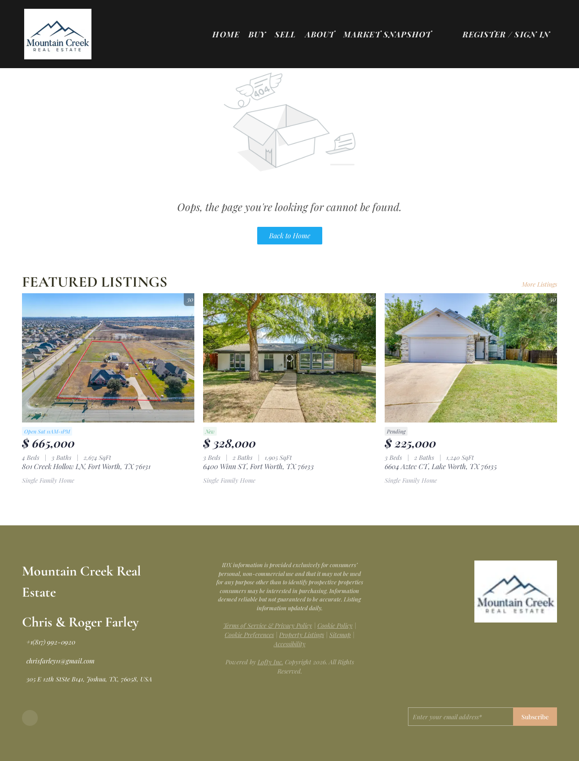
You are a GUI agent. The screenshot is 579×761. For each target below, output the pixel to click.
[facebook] (30, 718)
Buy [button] (257, 34)
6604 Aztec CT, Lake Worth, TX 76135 (441, 466)
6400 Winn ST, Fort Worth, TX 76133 (258, 466)
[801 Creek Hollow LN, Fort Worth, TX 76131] (108, 357)
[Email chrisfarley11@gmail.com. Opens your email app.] (58, 660)
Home (225, 34)
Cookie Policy (335, 625)
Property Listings (301, 634)
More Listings (539, 284)
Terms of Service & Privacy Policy (267, 625)
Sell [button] (285, 34)
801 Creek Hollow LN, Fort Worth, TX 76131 (86, 466)
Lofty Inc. (270, 662)
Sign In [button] (532, 34)
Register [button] (484, 34)
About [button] (320, 34)
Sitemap (340, 634)
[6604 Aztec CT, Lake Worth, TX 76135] (471, 357)
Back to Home (289, 235)
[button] (62, 34)
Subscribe (535, 717)
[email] (460, 716)
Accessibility (290, 644)
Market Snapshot (387, 34)
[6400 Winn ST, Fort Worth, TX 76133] (289, 357)
